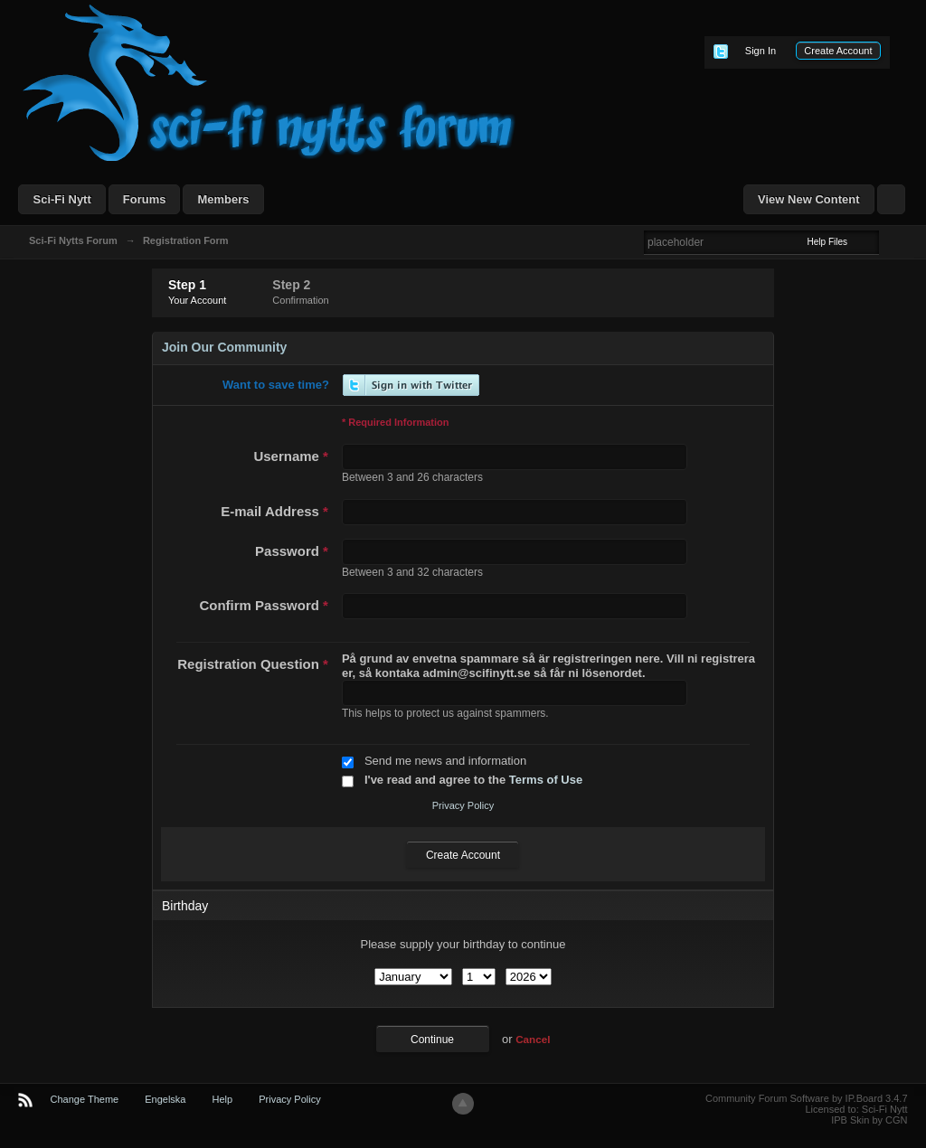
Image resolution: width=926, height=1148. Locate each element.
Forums (144, 199)
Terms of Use (545, 779)
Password (291, 551)
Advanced (890, 241)
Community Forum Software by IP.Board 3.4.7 (806, 1098)
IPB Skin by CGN (869, 1120)
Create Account (838, 50)
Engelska (165, 1099)
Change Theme (85, 1099)
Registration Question (252, 664)
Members (223, 199)
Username (290, 456)
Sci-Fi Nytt (61, 199)
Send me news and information (445, 760)
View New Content (808, 199)
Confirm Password (263, 605)
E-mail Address (274, 511)
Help (223, 1099)
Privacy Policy (463, 805)
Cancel (532, 1039)
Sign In (760, 50)
